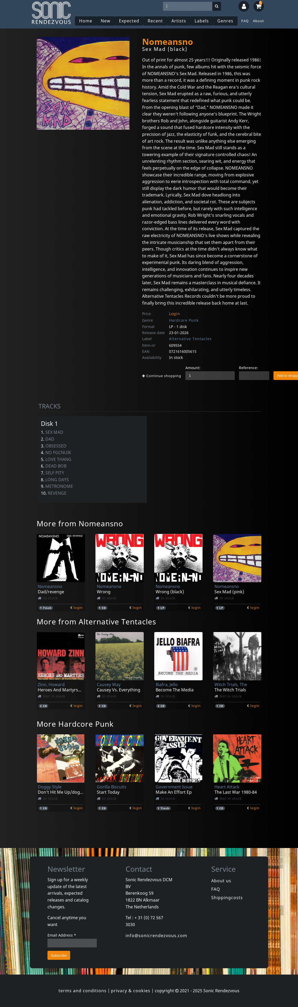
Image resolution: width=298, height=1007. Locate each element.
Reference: (248, 367)
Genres (225, 21)
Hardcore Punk (184, 320)
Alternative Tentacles (190, 338)
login (78, 607)
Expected (129, 21)
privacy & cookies (130, 991)
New (105, 21)
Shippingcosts (227, 897)
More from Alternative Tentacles (96, 621)
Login (174, 313)
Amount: (192, 367)
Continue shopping (161, 375)
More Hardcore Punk (75, 724)
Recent (155, 21)
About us (221, 881)
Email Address (61, 935)
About (258, 20)
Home (85, 21)
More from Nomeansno (80, 523)
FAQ (245, 20)
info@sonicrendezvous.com (156, 935)
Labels (202, 21)
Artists (178, 21)
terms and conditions (83, 991)
